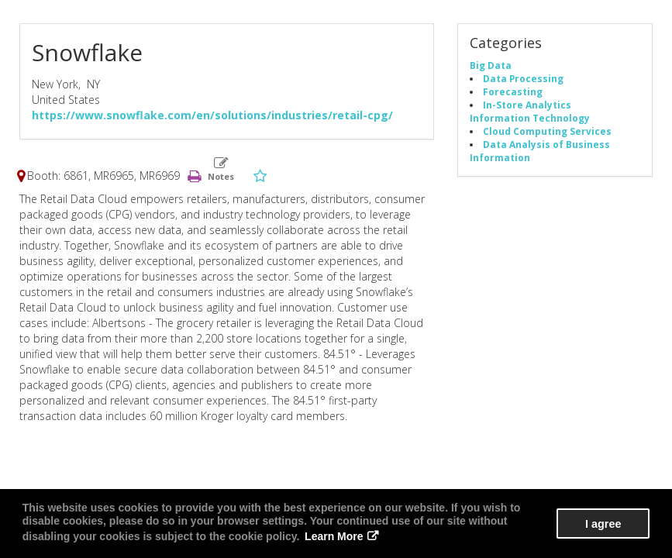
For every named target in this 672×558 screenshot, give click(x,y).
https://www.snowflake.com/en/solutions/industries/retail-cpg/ (212, 115)
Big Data (491, 65)
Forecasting (513, 91)
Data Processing (523, 78)
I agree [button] (603, 524)
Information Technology (530, 118)
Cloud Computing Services (547, 131)
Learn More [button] (334, 536)
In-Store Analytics (527, 104)
